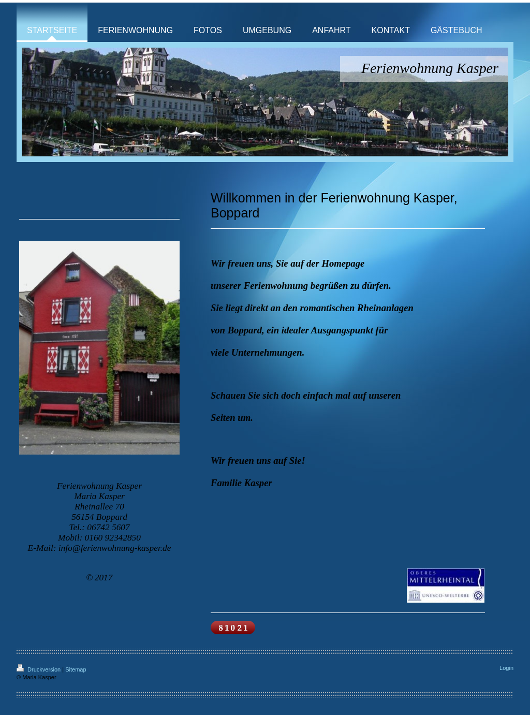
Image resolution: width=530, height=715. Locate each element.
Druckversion (39, 669)
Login (506, 668)
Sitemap (75, 669)
